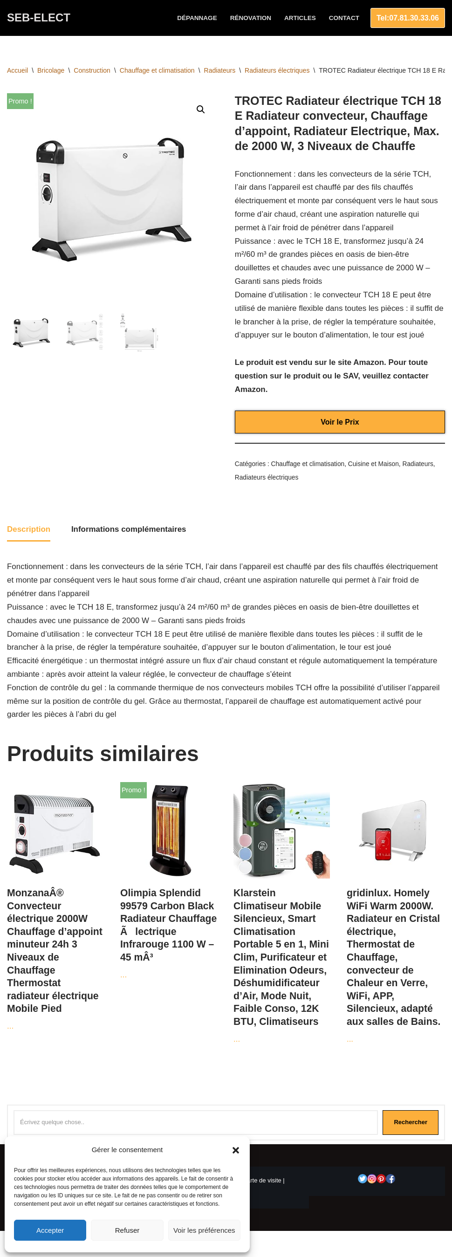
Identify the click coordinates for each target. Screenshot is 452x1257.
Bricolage (50, 70)
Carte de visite (262, 1181)
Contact (344, 17)
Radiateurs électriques (277, 70)
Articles (300, 17)
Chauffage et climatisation (157, 70)
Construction (92, 70)
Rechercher (410, 1123)
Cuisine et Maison (374, 464)
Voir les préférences (204, 1230)
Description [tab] (29, 530)
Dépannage (197, 17)
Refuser (127, 1230)
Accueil (17, 70)
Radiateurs (220, 70)
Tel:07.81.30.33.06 (408, 18)
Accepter (50, 1230)
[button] (235, 1150)
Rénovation (250, 17)
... (55, 907)
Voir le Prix (340, 422)
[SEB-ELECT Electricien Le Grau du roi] (38, 17)
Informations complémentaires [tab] (129, 530)
